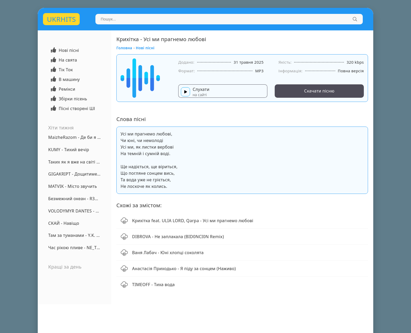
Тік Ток (66, 70)
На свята (68, 60)
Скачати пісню (319, 91)
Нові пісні (69, 50)
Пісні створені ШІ (77, 108)
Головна (124, 47)
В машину (69, 79)
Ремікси (67, 89)
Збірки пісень (73, 99)
